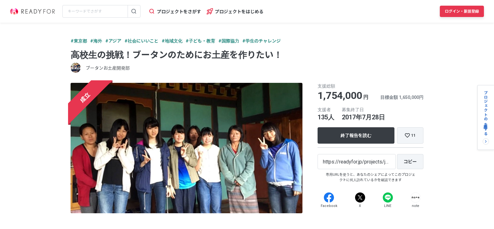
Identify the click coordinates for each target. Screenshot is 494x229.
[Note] (416, 197)
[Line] (388, 197)
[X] (360, 197)
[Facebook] (329, 197)
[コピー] (410, 161)
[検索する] (134, 11)
